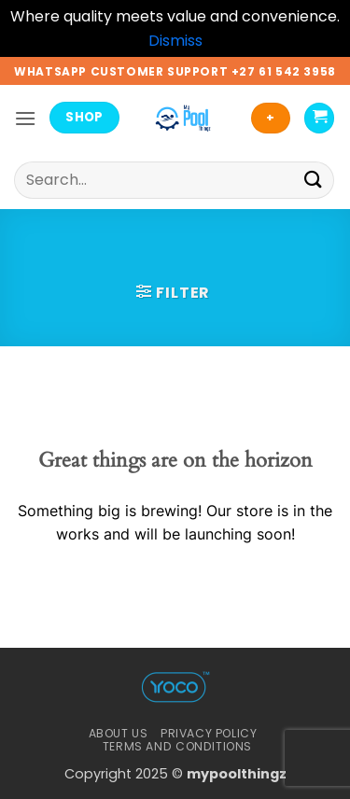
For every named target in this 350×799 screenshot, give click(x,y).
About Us (118, 733)
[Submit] (313, 179)
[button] (25, 118)
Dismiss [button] (175, 40)
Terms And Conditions (177, 746)
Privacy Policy (209, 733)
